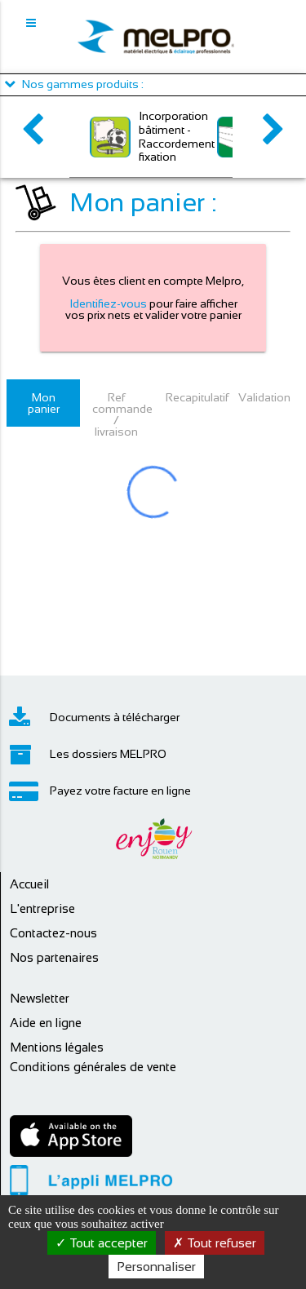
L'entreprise (42, 908)
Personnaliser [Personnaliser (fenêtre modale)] (156, 1266)
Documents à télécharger (94, 718)
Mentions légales (57, 1047)
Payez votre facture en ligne (100, 791)
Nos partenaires (54, 957)
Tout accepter (101, 1243)
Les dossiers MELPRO (87, 754)
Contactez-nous (53, 933)
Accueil (29, 884)
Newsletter (39, 998)
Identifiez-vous (108, 303)
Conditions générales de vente (93, 1067)
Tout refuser (214, 1243)
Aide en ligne (46, 1023)
